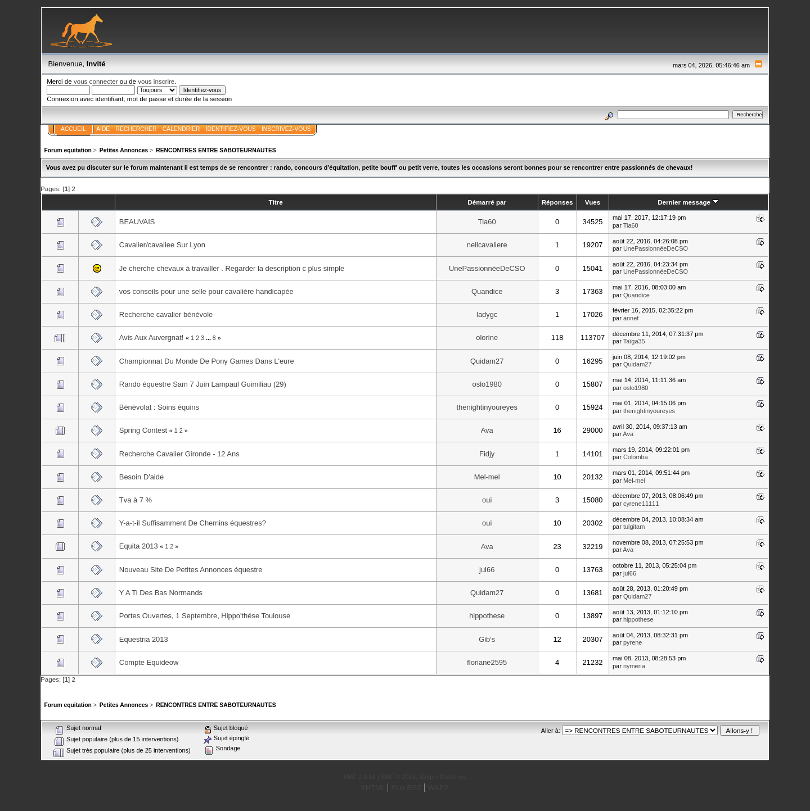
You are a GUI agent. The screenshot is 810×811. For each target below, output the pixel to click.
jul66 (486, 569)
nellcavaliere (487, 245)
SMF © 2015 (398, 776)
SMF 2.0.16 (360, 776)
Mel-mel (487, 477)
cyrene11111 (641, 503)
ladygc (486, 314)
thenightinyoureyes (487, 407)
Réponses (557, 202)
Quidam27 (487, 361)
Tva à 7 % (135, 500)
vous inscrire (156, 81)
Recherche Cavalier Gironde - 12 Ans (179, 454)
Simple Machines (442, 776)
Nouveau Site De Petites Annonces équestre (191, 569)
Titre (276, 202)
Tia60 (487, 222)
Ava (487, 430)
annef (630, 318)
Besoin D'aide (141, 477)
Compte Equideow (148, 662)
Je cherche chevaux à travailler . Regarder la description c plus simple (231, 268)
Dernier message (688, 202)
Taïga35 (634, 341)
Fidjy (486, 454)
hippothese (487, 615)
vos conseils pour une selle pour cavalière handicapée (206, 291)
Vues (592, 202)
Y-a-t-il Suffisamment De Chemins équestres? (192, 523)
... (209, 337)
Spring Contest (143, 430)
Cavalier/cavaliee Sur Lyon (162, 245)
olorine (487, 337)
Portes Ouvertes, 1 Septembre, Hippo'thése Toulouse (204, 615)
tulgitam (634, 526)
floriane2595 (487, 662)
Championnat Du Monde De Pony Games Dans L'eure (206, 361)
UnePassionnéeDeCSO (655, 248)
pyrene (632, 642)
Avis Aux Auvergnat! (151, 337)
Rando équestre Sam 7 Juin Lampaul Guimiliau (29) (202, 384)
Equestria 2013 (143, 639)
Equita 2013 (138, 546)
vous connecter (96, 81)
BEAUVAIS (137, 222)
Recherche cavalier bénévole (166, 314)
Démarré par (486, 202)
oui (487, 500)
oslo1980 (487, 384)
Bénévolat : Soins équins (159, 407)
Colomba (635, 457)
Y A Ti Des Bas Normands (160, 592)
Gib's (487, 639)
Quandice (486, 291)
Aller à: (550, 730)
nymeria (634, 666)
